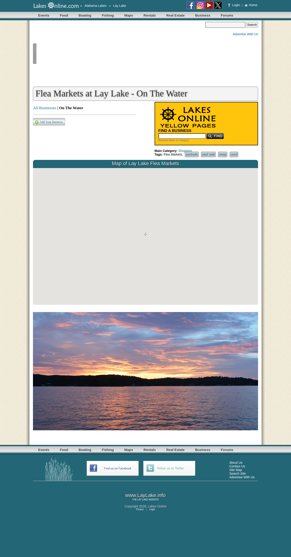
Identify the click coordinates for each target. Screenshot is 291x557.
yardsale (192, 154)
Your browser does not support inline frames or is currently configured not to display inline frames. (145, 236)
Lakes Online (157, 506)
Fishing (108, 15)
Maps (128, 15)
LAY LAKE (142, 499)
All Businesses (44, 108)
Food (64, 15)
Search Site (237, 473)
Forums (227, 15)
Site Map (235, 470)
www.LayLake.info (145, 495)
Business (202, 15)
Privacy (140, 509)
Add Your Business (49, 122)
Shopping (185, 151)
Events (43, 15)
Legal (152, 509)
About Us (236, 462)
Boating (85, 15)
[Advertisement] (119, 54)
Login (234, 5)
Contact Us (237, 466)
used (234, 154)
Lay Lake (119, 6)
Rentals (149, 15)
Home (250, 5)
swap (222, 154)
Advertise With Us (245, 34)
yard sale (208, 154)
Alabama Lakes (96, 6)
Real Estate (175, 15)
